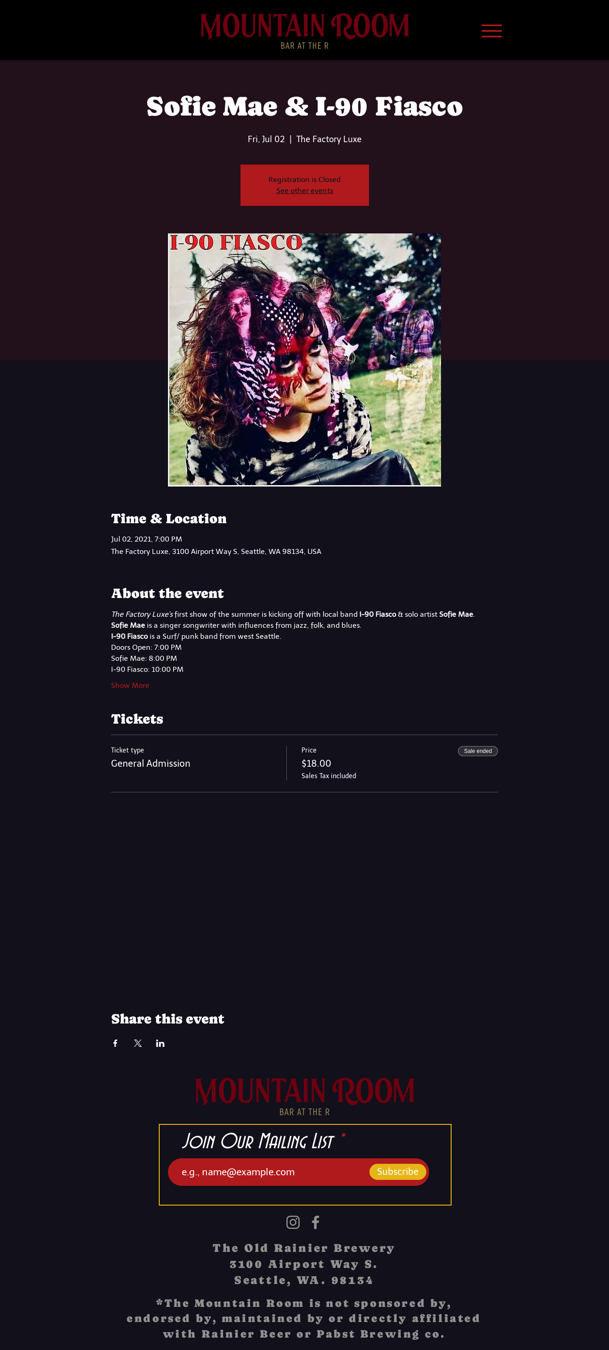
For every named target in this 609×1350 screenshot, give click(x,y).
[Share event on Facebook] (115, 1043)
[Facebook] (315, 1222)
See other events (304, 190)
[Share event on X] (138, 1043)
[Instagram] (293, 1222)
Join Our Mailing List (257, 1142)
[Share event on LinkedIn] (160, 1043)
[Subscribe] (397, 1172)
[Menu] (492, 30)
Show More (130, 685)
